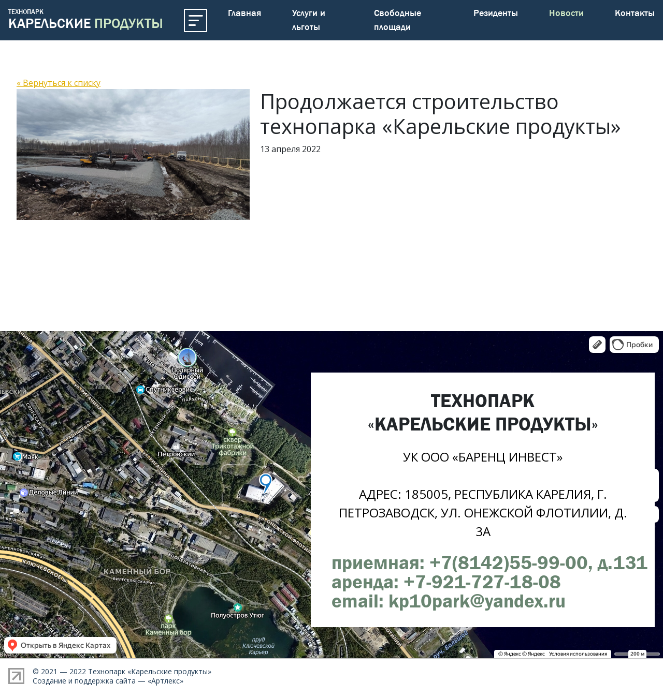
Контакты (635, 13)
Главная (244, 13)
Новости (566, 13)
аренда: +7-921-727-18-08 (446, 581)
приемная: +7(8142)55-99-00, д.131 (489, 562)
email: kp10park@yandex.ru (449, 601)
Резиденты (495, 13)
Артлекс (165, 681)
